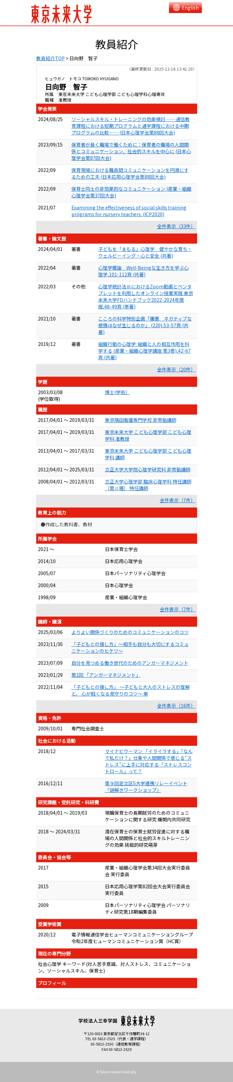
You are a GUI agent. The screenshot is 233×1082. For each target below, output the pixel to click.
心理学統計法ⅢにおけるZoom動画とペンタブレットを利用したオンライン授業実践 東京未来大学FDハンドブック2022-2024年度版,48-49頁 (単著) (145, 296)
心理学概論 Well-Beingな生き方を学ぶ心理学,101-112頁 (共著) (143, 271)
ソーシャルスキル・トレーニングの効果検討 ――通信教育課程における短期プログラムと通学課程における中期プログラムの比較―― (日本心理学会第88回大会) (130, 126)
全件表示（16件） (176, 705)
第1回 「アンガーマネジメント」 (105, 674)
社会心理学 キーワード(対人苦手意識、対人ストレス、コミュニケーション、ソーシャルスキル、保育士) (114, 967)
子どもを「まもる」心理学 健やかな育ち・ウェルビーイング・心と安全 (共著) (145, 252)
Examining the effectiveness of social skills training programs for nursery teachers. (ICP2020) (128, 210)
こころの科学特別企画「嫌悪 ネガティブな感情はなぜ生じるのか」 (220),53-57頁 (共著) (145, 325)
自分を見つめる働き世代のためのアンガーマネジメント (129, 662)
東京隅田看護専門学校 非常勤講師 (140, 420)
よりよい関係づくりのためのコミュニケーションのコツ (130, 632)
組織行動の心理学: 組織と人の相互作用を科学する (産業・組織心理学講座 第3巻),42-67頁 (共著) (144, 351)
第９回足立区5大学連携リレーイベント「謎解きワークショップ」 (146, 786)
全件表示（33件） (176, 226)
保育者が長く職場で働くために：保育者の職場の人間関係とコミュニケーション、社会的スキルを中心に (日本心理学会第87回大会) (131, 151)
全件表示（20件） (176, 369)
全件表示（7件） (177, 500)
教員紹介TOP (50, 58)
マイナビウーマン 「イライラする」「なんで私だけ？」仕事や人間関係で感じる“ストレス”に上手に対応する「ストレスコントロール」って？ (149, 761)
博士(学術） (117, 392)
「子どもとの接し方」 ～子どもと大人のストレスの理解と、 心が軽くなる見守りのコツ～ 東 (130, 690)
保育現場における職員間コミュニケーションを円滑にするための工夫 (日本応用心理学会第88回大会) (130, 173)
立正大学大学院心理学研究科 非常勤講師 (147, 469)
